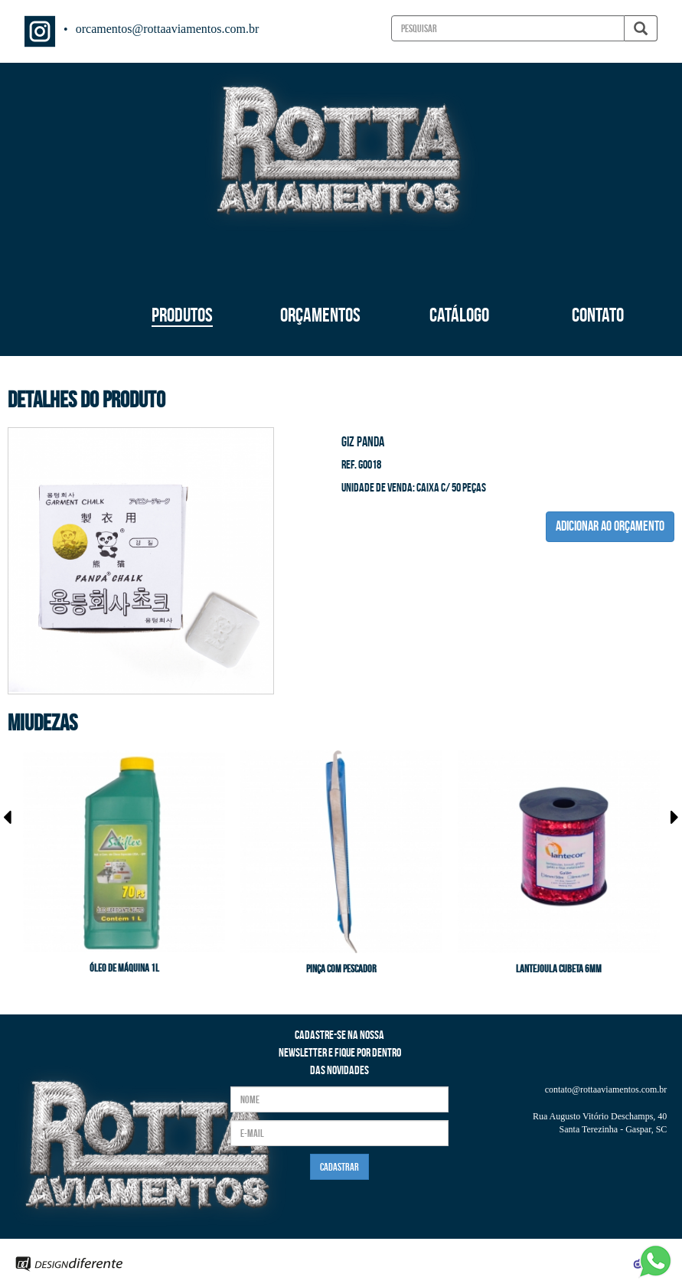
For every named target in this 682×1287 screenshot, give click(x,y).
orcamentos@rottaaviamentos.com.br (167, 28)
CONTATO (598, 314)
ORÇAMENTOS (320, 314)
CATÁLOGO (459, 314)
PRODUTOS (182, 314)
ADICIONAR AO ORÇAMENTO (610, 526)
